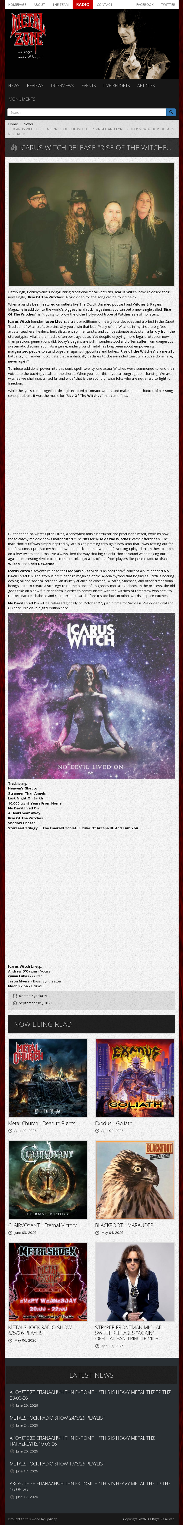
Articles (146, 85)
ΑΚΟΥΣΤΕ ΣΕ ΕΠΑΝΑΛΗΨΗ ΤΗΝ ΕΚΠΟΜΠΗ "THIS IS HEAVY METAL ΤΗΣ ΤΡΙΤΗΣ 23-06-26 (90, 1395)
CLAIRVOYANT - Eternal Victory (42, 1225)
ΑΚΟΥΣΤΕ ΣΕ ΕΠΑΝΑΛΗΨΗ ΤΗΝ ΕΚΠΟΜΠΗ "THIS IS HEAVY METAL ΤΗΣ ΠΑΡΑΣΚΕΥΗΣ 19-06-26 (82, 1441)
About (39, 4)
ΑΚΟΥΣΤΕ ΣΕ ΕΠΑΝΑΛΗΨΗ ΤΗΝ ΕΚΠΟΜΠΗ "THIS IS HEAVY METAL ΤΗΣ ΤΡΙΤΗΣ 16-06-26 (90, 1487)
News (13, 85)
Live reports (116, 85)
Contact (104, 4)
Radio (83, 4)
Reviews (35, 85)
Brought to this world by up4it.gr (32, 1519)
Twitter (168, 4)
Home (13, 124)
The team (60, 4)
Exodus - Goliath (113, 1123)
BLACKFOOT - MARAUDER (124, 1225)
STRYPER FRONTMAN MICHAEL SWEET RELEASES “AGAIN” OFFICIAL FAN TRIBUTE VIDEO (129, 1333)
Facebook (145, 4)
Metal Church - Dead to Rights (41, 1123)
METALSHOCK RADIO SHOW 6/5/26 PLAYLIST (40, 1330)
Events (88, 85)
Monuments (22, 99)
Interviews (62, 85)
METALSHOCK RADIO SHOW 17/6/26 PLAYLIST (57, 1464)
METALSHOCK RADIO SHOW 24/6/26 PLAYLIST (57, 1418)
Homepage (17, 4)
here (17, 608)
